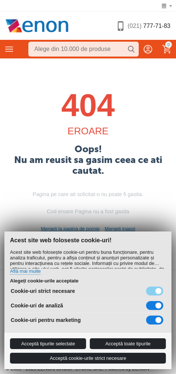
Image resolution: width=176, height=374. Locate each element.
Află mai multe (25, 271)
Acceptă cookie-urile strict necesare (88, 358)
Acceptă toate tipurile (127, 343)
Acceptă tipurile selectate (48, 343)
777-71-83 (149, 26)
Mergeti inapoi (120, 228)
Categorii (9, 49)
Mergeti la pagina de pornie (70, 228)
